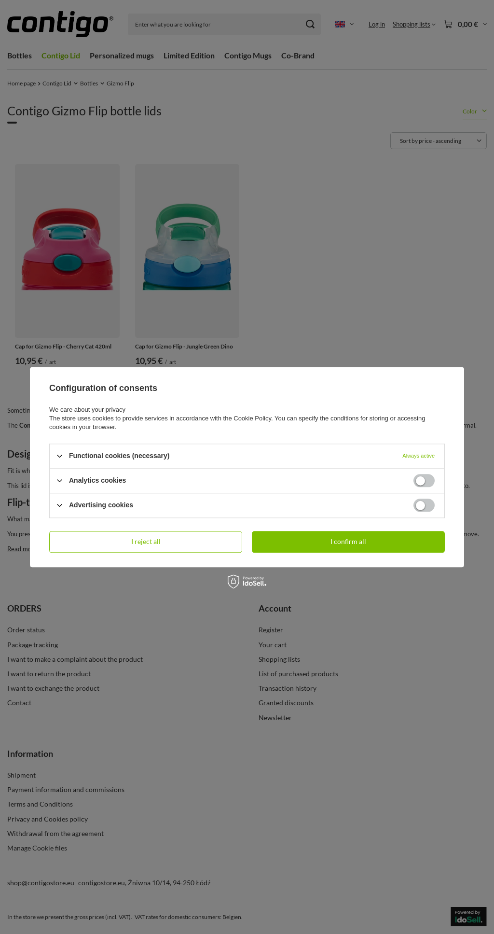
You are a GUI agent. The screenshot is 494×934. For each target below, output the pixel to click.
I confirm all (348, 541)
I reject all (146, 541)
